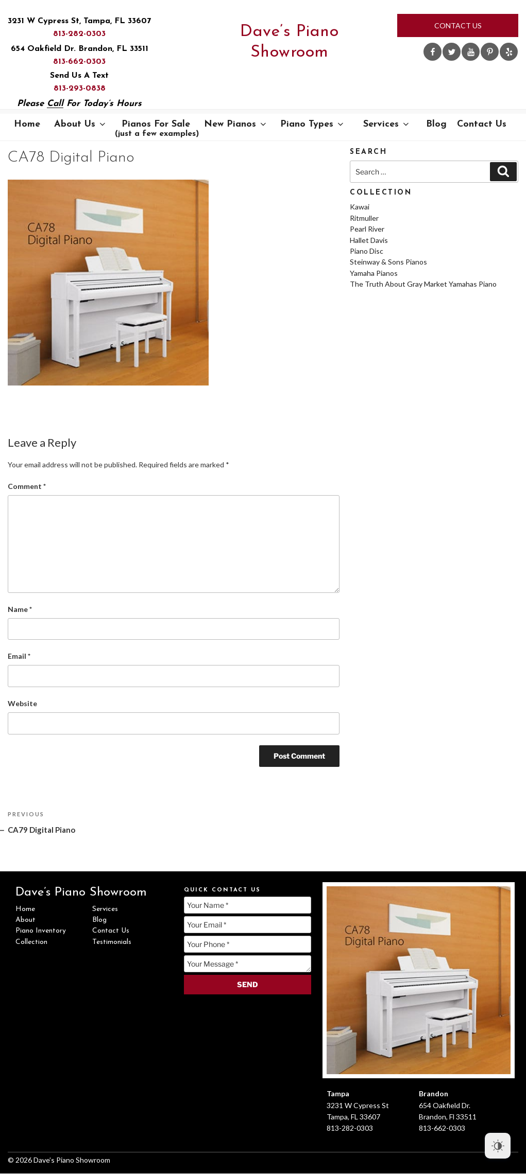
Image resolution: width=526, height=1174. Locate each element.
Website (22, 703)
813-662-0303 (79, 62)
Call (55, 103)
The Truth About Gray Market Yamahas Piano (423, 283)
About (25, 920)
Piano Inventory (40, 931)
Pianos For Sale (157, 128)
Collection (31, 942)
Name (20, 609)
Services (387, 124)
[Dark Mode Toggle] (498, 1146)
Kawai (359, 206)
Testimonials (111, 942)
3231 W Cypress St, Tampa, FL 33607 (79, 21)
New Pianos (236, 124)
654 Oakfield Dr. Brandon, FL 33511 (79, 49)
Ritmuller (364, 218)
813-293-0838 (80, 88)
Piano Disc (366, 251)
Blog (436, 124)
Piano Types (312, 124)
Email (19, 656)
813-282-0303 (79, 34)
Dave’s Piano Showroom (289, 42)
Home (27, 124)
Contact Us (458, 25)
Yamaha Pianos (374, 273)
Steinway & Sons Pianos (388, 261)
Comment (27, 486)
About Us (80, 124)
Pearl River (367, 228)
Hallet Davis (369, 240)
